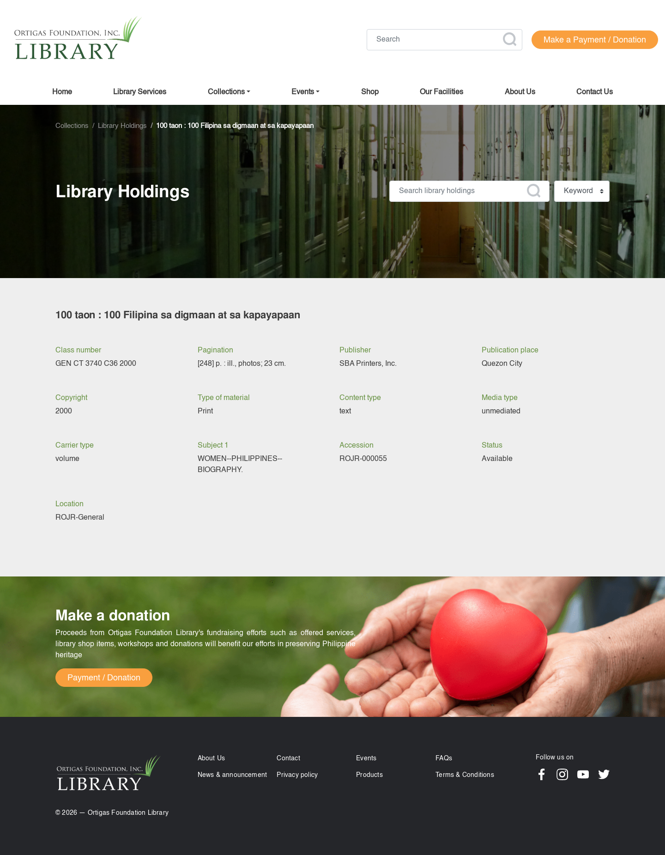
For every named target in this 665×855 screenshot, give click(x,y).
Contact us (594, 92)
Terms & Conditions (464, 775)
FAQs (443, 758)
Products (369, 775)
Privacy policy (297, 775)
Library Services (139, 92)
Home (62, 92)
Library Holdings (122, 126)
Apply (509, 39)
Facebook (541, 774)
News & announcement (232, 775)
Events (366, 758)
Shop (370, 92)
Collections (226, 92)
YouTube (583, 774)
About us (520, 92)
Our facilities (441, 92)
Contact (288, 758)
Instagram (562, 774)
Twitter (604, 774)
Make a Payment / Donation (595, 40)
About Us (211, 758)
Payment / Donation (103, 678)
